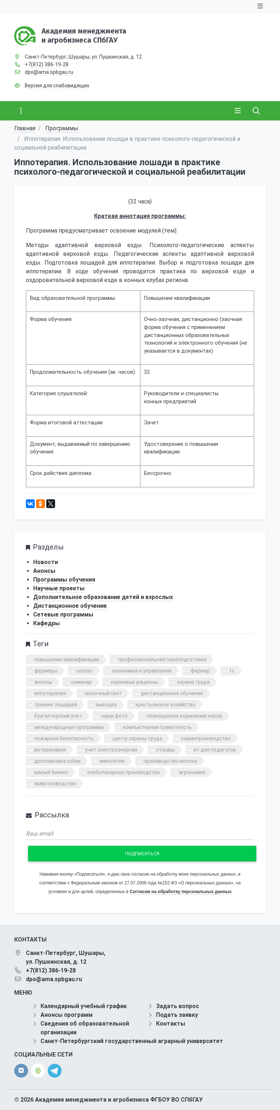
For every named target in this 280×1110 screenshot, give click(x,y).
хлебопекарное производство (123, 772)
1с (231, 671)
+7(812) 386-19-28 (47, 64)
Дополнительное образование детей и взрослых (103, 597)
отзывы (165, 750)
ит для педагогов (215, 750)
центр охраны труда (137, 738)
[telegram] (55, 1070)
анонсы (43, 682)
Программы (61, 128)
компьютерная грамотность (157, 727)
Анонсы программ (66, 1014)
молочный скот (103, 693)
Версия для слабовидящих (57, 85)
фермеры (45, 671)
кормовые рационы (134, 682)
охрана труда (193, 682)
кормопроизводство (206, 738)
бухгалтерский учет (58, 716)
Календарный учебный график (83, 1006)
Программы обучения (64, 579)
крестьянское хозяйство (165, 704)
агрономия (192, 772)
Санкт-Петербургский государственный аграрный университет (131, 1041)
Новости (45, 562)
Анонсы (44, 570)
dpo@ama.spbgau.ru (49, 72)
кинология (112, 761)
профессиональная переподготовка (162, 659)
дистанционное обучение (172, 693)
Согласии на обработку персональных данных (181, 891)
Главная (24, 128)
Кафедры (46, 623)
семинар (81, 682)
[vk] (21, 1071)
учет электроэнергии (111, 750)
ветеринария (50, 750)
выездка (106, 704)
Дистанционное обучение (70, 605)
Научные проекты (59, 588)
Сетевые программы (63, 614)
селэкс (84, 671)
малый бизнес (51, 772)
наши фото (114, 716)
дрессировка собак (57, 761)
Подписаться (142, 853)
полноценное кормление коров (184, 716)
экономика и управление (142, 671)
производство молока (170, 761)
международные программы (69, 727)
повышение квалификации (66, 659)
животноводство (55, 783)
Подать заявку (177, 1014)
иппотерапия (50, 693)
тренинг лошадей (55, 704)
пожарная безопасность (64, 738)
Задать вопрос (177, 1006)
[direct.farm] (38, 1070)
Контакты (170, 1023)
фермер (200, 671)
